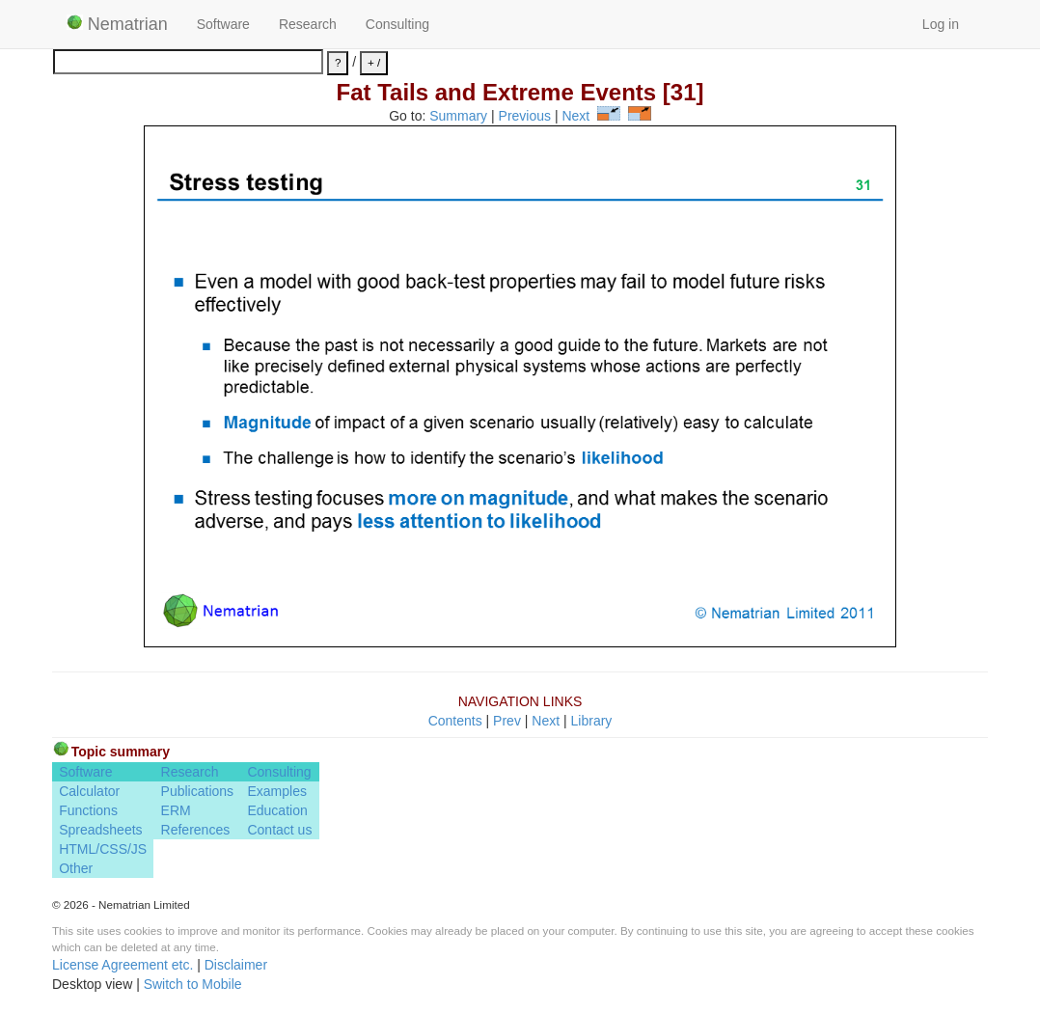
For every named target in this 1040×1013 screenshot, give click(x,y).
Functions (88, 810)
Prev (507, 720)
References (196, 829)
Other (76, 868)
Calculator (89, 791)
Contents (455, 720)
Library (592, 720)
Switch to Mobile (193, 984)
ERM (176, 810)
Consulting (397, 24)
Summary (458, 115)
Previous (525, 115)
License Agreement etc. (122, 964)
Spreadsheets (100, 829)
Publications (197, 791)
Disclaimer (236, 964)
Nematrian (117, 24)
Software (223, 24)
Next (575, 115)
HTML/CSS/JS (103, 849)
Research (308, 24)
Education (277, 810)
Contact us (279, 829)
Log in (940, 24)
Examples (276, 791)
